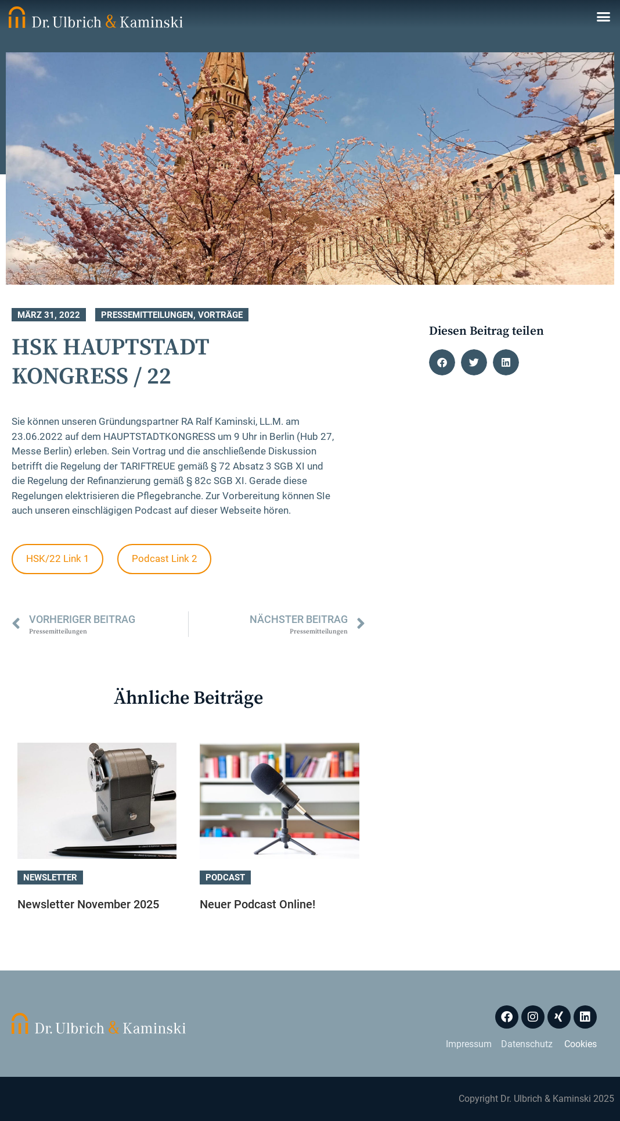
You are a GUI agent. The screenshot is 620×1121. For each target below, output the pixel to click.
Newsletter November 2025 (88, 904)
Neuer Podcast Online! (257, 904)
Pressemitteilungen (147, 315)
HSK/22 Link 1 (57, 558)
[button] (604, 17)
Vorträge (220, 315)
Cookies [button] (580, 1044)
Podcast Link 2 (164, 558)
